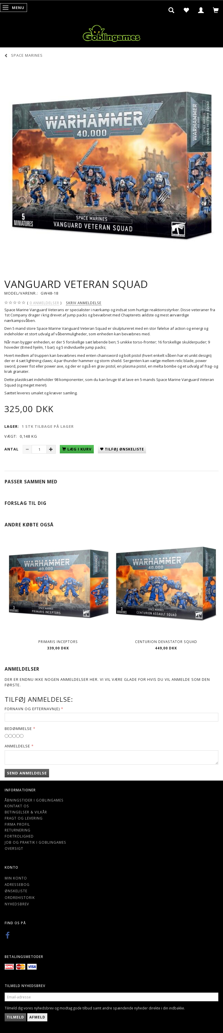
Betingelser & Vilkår (26, 812)
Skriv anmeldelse (83, 302)
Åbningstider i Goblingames (34, 800)
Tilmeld (15, 1017)
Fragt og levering (24, 818)
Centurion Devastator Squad (166, 641)
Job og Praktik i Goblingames (35, 842)
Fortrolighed (19, 836)
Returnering (17, 830)
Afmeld (37, 1017)
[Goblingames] (111, 32)
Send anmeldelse (27, 773)
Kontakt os (17, 806)
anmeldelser (44, 302)
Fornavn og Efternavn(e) (32, 708)
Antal (12, 449)
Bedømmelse (18, 728)
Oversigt (14, 848)
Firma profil (17, 824)
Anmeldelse (17, 746)
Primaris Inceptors (58, 641)
